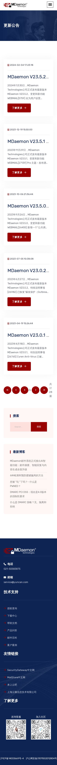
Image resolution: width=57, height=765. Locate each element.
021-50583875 (12, 568)
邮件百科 (12, 637)
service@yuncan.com (16, 582)
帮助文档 (12, 623)
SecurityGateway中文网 (21, 670)
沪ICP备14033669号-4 (12, 758)
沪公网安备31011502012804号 (41, 758)
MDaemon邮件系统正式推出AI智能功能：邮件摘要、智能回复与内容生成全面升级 (28, 465)
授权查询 (12, 608)
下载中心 (12, 615)
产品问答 (12, 630)
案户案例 (12, 645)
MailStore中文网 (16, 677)
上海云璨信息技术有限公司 (21, 692)
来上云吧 (12, 684)
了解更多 (19, 108)
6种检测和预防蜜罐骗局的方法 (26, 475)
